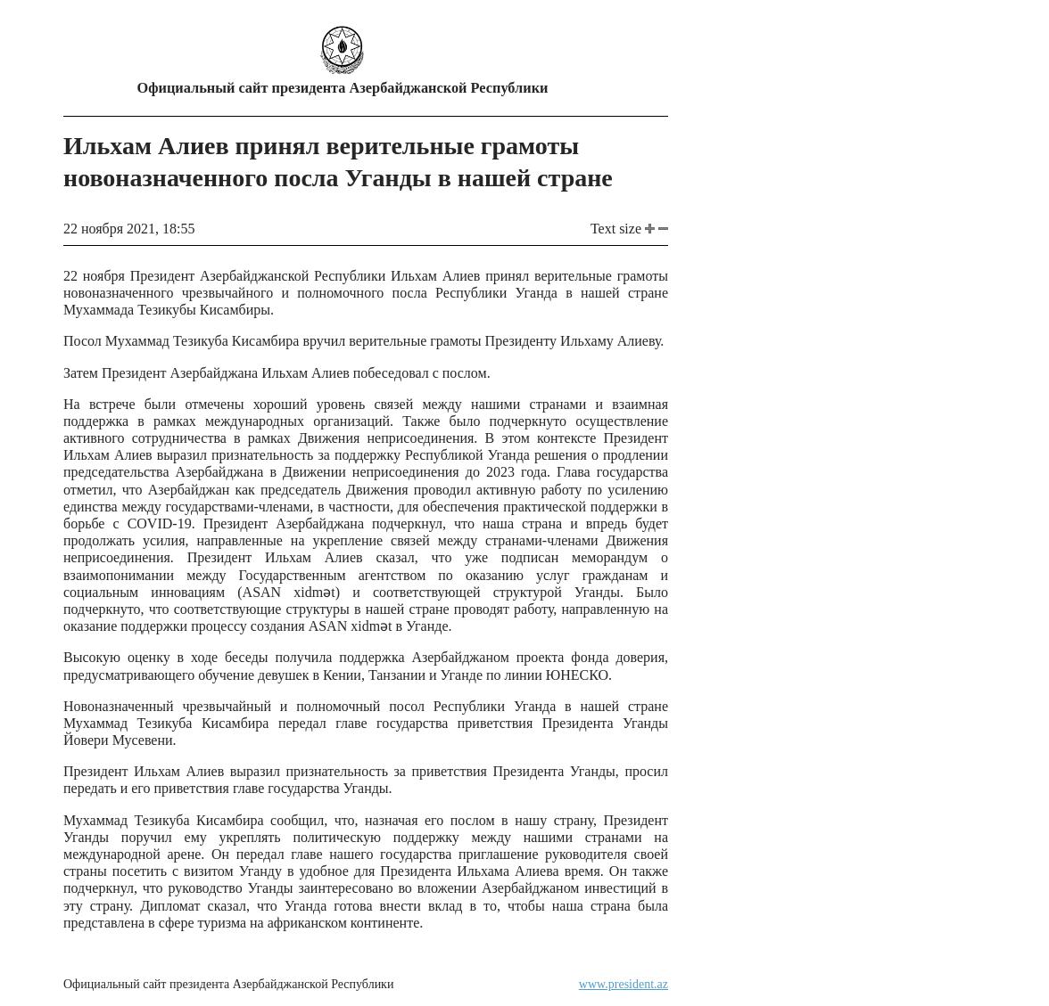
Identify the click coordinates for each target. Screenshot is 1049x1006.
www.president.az (623, 984)
